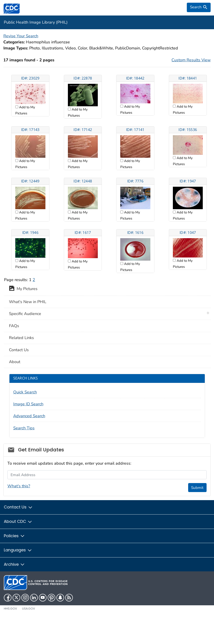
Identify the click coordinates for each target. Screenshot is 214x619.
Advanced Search (29, 416)
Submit (197, 487)
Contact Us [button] (18, 507)
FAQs (14, 325)
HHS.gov (10, 608)
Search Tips (24, 428)
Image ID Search (28, 404)
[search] (199, 7)
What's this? (18, 486)
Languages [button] (18, 550)
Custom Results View (191, 60)
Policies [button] (14, 536)
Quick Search (25, 392)
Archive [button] (14, 564)
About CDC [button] (18, 521)
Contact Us (19, 350)
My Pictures (23, 289)
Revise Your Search (20, 36)
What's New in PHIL (27, 301)
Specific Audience (25, 313)
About (14, 361)
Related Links (21, 337)
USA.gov (28, 608)
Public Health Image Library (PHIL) (36, 22)
